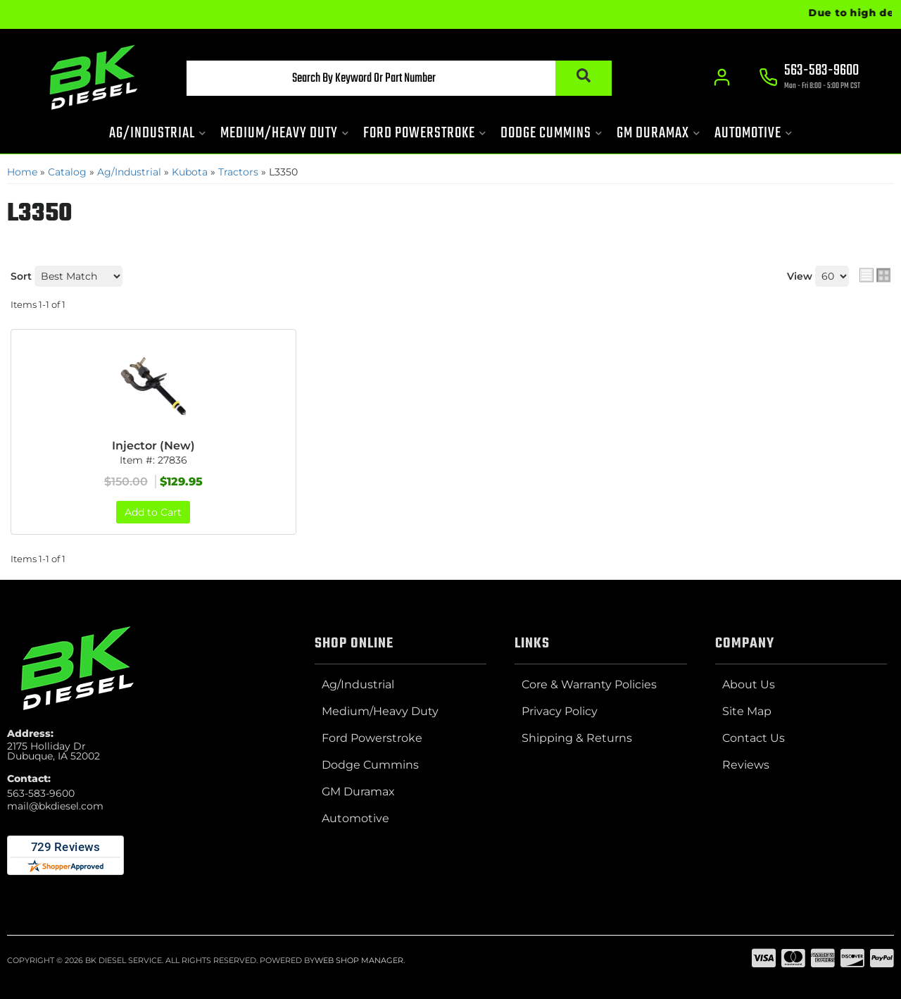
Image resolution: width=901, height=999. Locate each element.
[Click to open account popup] (722, 77)
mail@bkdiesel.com (55, 806)
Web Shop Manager (359, 960)
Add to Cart (153, 512)
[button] (399, 78)
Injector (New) (153, 445)
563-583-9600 (41, 793)
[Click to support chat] (809, 78)
